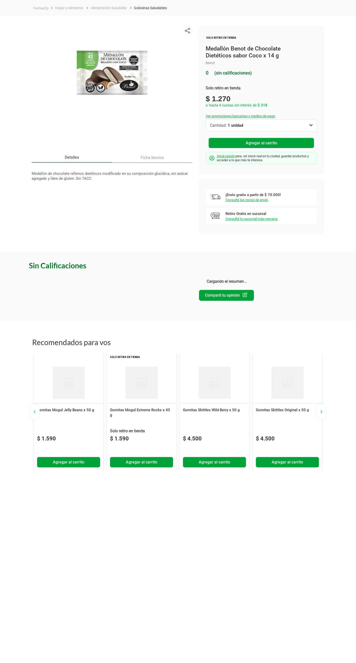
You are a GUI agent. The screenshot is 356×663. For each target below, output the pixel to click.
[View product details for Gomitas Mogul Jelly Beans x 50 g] (68, 412)
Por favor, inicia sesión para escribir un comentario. (226, 295)
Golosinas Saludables (150, 8)
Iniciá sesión (226, 157)
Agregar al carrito (261, 143)
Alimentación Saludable (109, 8)
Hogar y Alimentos (69, 8)
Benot (210, 63)
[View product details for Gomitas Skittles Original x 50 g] (287, 412)
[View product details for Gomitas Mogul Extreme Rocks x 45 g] (141, 412)
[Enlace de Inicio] (41, 8)
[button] (187, 30)
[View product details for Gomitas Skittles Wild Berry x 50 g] (214, 412)
